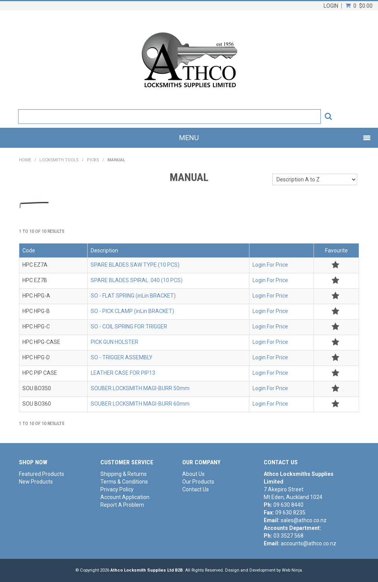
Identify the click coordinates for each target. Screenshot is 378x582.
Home (25, 159)
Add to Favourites (335, 265)
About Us (193, 474)
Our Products (198, 482)
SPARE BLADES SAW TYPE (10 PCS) (135, 265)
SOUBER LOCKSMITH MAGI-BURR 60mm (140, 404)
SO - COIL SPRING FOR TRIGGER (129, 326)
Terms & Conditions (124, 482)
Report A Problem (122, 505)
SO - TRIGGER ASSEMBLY (122, 357)
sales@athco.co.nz (304, 520)
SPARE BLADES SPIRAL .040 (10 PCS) (137, 280)
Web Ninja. (292, 570)
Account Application (124, 497)
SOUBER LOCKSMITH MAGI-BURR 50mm (140, 388)
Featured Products (41, 474)
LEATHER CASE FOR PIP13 (123, 373)
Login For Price (270, 265)
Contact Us (195, 489)
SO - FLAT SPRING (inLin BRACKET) (133, 296)
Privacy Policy (117, 489)
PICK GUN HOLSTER (114, 342)
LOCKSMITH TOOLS (59, 159)
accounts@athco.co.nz (308, 543)
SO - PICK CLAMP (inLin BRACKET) (132, 311)
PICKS (93, 159)
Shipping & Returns (123, 474)
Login (331, 6)
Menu (189, 138)
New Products (36, 482)
